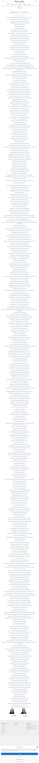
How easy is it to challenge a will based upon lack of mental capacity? (19, 159)
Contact (20, 4)
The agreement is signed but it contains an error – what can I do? (19, 157)
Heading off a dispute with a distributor (19, 131)
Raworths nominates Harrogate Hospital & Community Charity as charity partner (19, 593)
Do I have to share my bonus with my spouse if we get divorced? (19, 89)
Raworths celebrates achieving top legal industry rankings (19, 596)
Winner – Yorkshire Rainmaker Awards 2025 (19, 586)
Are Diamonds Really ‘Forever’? (19, 52)
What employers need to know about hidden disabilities (19, 152)
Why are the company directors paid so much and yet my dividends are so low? (19, 90)
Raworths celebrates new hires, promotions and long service (20, 579)
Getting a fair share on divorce (19, 442)
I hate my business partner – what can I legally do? (19, 150)
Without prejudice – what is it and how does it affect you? (19, 49)
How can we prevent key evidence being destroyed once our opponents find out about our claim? (19, 276)
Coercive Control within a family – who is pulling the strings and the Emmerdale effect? (19, 66)
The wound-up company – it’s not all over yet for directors (19, 96)
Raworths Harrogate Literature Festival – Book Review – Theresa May (19, 602)
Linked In (16, 724)
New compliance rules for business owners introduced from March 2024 (19, 106)
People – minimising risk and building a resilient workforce (19, 38)
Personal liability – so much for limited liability (19, 104)
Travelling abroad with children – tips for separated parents (19, 414)
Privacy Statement (21, 761)
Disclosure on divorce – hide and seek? (19, 80)
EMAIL (3, 1)
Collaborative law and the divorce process (19, 76)
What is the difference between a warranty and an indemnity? (19, 148)
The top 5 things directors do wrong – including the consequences (19, 125)
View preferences (20, 759)
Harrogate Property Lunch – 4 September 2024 (19, 607)
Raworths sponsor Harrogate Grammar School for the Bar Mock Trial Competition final (19, 591)
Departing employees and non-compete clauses (19, 85)
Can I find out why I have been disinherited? (19, 166)
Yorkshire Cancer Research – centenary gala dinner (19, 588)
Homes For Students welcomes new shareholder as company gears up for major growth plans (19, 241)
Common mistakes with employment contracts (19, 73)
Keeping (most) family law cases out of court (19, 99)
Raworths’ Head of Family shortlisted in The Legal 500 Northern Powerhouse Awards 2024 (19, 614)
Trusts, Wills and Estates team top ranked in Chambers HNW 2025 (19, 584)
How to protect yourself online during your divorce (19, 444)
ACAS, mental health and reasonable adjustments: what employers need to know (19, 75)
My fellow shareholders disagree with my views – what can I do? (19, 283)
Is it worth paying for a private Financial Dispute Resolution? (19, 169)
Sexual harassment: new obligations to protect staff (19, 21)
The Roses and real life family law (19, 28)
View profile (13, 717)
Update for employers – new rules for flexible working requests (19, 117)
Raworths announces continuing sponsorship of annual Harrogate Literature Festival (19, 617)
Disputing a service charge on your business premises (19, 56)
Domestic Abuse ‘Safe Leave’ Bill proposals (19, 59)
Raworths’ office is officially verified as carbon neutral (19, 544)
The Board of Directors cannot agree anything (19, 124)
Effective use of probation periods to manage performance (19, 45)
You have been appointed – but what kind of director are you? (19, 127)
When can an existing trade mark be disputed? (19, 42)
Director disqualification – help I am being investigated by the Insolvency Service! (19, 65)
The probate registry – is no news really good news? (19, 108)
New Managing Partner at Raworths (19, 623)
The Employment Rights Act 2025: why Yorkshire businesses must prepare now (19, 17)
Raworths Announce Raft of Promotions (19, 619)
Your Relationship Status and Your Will (19, 182)
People (8, 4)
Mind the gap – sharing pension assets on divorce (19, 120)
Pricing (29, 4)
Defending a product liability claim (19, 122)
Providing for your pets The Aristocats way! (19, 173)
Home (3, 724)
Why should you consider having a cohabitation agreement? (19, 447)
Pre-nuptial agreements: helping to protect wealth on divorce (19, 111)
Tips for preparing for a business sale (19, 206)
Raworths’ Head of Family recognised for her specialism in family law (19, 454)
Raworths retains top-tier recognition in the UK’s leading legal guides (19, 581)
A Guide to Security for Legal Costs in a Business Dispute (19, 19)
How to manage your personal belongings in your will (19, 171)
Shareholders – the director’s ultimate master (19, 118)
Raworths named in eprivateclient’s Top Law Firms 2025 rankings (19, 572)
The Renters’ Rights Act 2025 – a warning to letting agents (19, 22)
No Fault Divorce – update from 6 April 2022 (19, 162)
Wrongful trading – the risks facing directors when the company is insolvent (19, 97)
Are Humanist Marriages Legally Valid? (19, 449)
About (16, 4)
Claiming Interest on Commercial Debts (19, 71)
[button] (37, 747)
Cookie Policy (17, 761)
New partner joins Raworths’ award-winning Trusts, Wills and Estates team (19, 574)
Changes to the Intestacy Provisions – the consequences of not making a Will (19, 175)
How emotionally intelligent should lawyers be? (19, 621)
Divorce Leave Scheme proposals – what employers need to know (19, 145)
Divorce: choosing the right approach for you (19, 115)
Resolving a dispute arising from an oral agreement (19, 35)
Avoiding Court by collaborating (19, 24)
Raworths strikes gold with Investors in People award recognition (19, 589)
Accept (19, 753)
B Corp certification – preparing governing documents (19, 40)
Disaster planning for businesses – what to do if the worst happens (19, 155)
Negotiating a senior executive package (19, 161)
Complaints (4, 730)
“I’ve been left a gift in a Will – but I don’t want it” (19, 164)
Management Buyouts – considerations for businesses (19, 194)
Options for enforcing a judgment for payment (19, 136)
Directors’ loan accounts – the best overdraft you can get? (19, 110)
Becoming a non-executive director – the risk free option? (19, 103)
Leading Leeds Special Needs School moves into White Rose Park (19, 565)
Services (12, 4)
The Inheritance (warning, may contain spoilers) (19, 134)
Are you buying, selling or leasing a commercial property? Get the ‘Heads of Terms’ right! (19, 176)
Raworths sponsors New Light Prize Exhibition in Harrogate (19, 547)
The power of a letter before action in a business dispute (19, 87)
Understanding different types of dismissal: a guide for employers (19, 83)
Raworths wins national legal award (19, 488)
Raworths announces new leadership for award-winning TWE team (19, 603)
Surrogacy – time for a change (19, 141)
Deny (19, 756)
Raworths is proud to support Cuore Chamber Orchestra (19, 542)
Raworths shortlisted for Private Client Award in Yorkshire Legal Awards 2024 (19, 605)
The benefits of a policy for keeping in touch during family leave (19, 92)
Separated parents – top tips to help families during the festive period (19, 509)
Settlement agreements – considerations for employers (19, 138)
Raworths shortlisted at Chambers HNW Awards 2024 (19, 491)
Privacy (3, 733)
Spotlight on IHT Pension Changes (19, 470)
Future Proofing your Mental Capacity (19, 178)
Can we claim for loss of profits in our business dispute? (19, 101)
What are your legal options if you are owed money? (19, 244)
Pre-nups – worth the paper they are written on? (19, 78)
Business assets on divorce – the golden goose (19, 31)
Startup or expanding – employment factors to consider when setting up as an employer (19, 58)
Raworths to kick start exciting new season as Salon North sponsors (19, 570)
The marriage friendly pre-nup (19, 61)
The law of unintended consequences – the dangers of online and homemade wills (19, 180)
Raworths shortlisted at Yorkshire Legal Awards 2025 (19, 582)
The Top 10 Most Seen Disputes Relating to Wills (19, 168)
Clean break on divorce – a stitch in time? (19, 82)
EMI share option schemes (19, 26)
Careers (24, 4)
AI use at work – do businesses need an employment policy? (19, 63)
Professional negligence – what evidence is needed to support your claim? (19, 33)
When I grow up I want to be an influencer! (20, 54)
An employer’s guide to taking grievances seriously (19, 129)
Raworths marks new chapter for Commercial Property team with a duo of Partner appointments (19, 217)
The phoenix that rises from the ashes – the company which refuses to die (19, 94)
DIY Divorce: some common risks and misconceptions (19, 113)
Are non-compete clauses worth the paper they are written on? (19, 47)
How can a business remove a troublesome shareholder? (19, 143)
